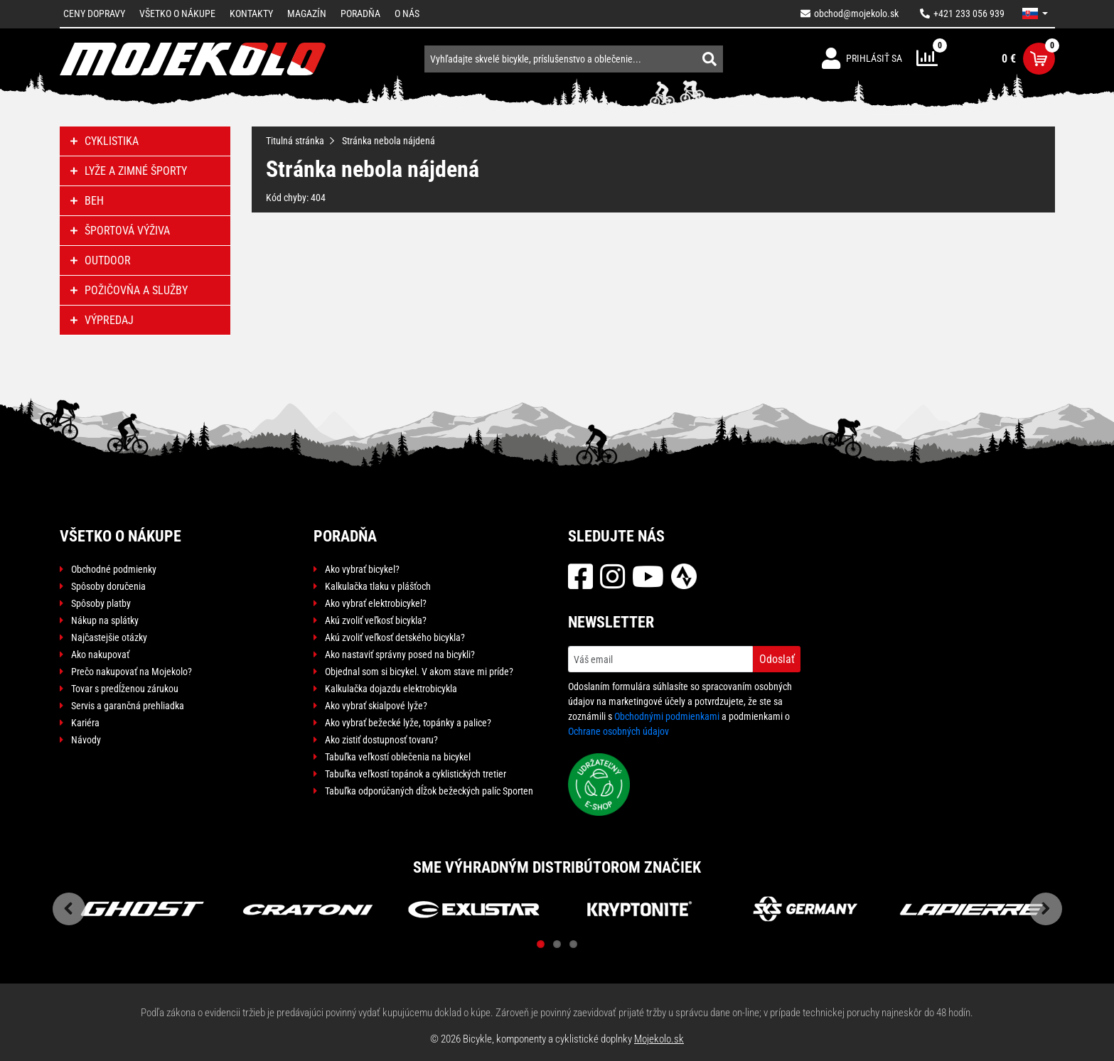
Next (1045, 909)
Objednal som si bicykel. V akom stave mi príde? (419, 671)
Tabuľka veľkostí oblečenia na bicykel (398, 757)
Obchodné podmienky (113, 569)
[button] (1035, 13)
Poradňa (360, 13)
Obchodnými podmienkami (666, 716)
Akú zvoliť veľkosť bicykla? (376, 620)
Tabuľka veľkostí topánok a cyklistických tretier (415, 774)
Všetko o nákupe (177, 13)
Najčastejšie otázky (109, 637)
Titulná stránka (295, 140)
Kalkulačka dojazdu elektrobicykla (391, 688)
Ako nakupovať (100, 654)
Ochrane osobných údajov (618, 731)
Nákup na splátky (105, 620)
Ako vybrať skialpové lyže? (376, 705)
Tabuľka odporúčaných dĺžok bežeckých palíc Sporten (429, 791)
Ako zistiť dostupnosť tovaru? (381, 739)
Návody (86, 739)
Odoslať (777, 659)
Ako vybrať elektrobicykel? (376, 603)
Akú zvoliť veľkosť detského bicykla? (395, 637)
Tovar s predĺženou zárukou (124, 688)
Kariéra (85, 722)
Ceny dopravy (94, 13)
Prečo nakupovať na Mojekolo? (131, 671)
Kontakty (251, 13)
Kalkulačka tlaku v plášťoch (378, 586)
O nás (407, 13)
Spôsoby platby (101, 603)
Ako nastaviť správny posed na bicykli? (400, 654)
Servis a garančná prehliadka (127, 705)
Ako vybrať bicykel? (362, 569)
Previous (69, 909)
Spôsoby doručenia (108, 586)
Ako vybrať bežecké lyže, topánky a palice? (408, 722)
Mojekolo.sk (659, 1039)
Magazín (306, 13)
